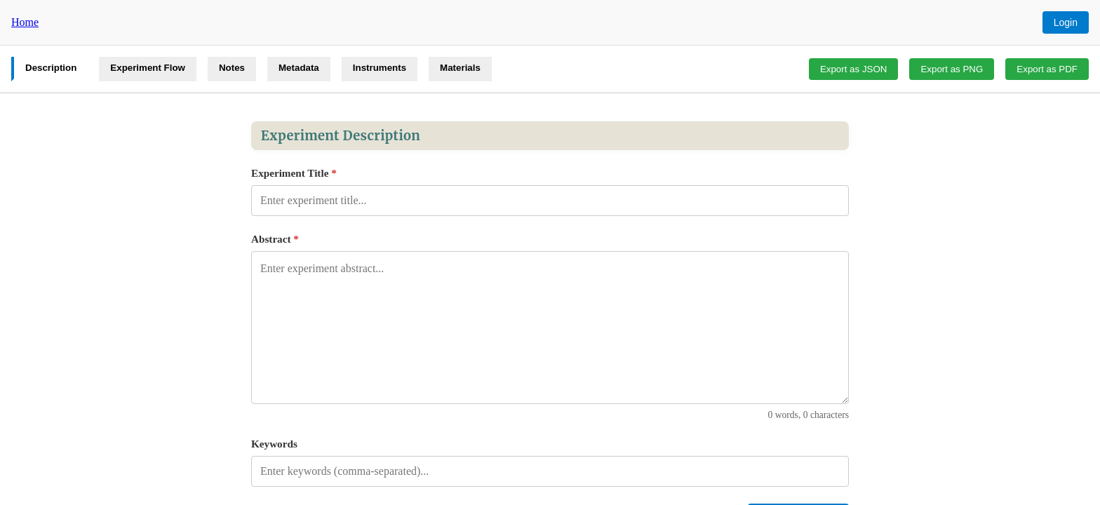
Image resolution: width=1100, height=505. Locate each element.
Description (50, 67)
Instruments (379, 67)
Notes (232, 67)
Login (1066, 22)
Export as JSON (853, 69)
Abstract (275, 239)
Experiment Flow (147, 67)
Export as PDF (1047, 69)
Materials (460, 67)
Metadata (299, 67)
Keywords (274, 444)
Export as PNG (951, 69)
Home (25, 22)
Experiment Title (294, 173)
